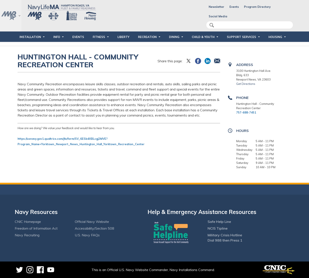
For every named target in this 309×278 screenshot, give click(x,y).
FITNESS (99, 37)
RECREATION (147, 37)
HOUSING (275, 37)
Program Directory (257, 6)
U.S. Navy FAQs (87, 235)
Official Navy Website (92, 221)
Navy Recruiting (27, 235)
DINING (174, 37)
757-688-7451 (246, 112)
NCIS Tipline (218, 228)
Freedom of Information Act (36, 228)
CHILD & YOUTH (203, 37)
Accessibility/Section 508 (94, 228)
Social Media (218, 16)
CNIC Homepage (28, 221)
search (212, 25)
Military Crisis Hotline (225, 235)
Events (234, 6)
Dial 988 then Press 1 (225, 240)
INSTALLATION (30, 37)
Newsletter (216, 6)
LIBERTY (123, 37)
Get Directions (245, 84)
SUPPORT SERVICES (241, 37)
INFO (56, 37)
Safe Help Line (219, 221)
